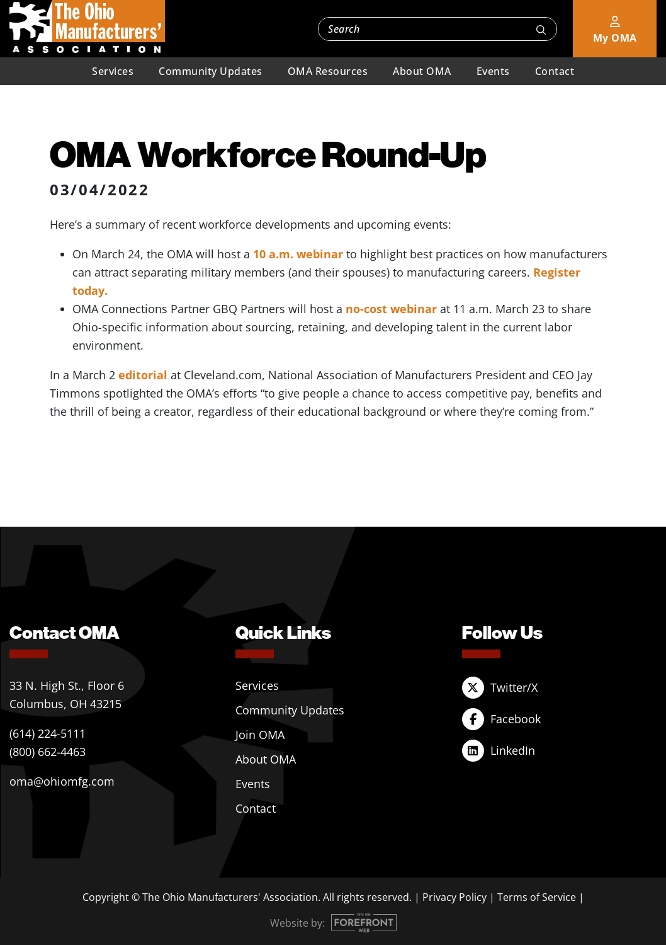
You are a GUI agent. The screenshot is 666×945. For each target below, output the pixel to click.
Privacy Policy (454, 897)
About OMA (422, 71)
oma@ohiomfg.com (62, 781)
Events (493, 71)
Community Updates (210, 71)
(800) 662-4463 (47, 751)
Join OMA (260, 734)
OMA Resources (328, 71)
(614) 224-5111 (47, 733)
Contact (555, 71)
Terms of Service (536, 897)
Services (112, 71)
